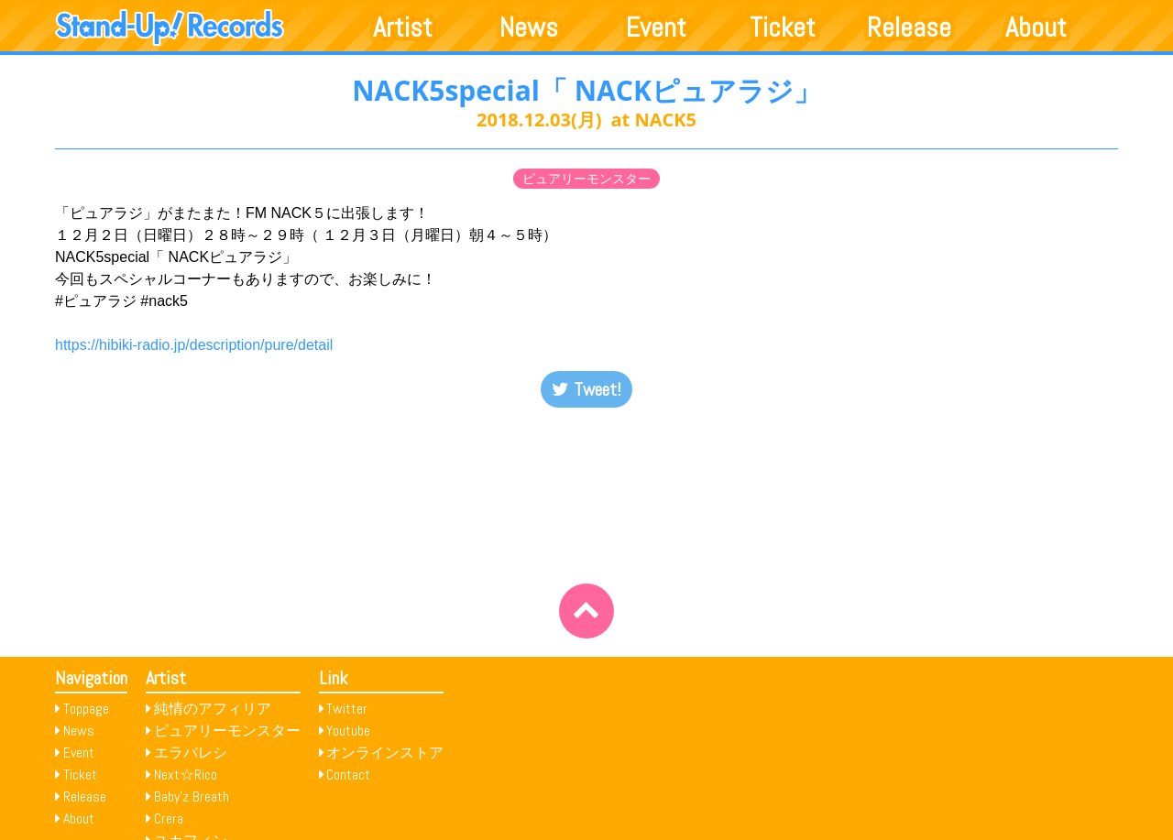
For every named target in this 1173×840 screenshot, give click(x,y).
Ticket (783, 27)
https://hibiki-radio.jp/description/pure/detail (194, 345)
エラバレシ (190, 752)
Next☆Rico (185, 774)
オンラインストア (385, 752)
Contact (348, 774)
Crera (168, 818)
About (1036, 27)
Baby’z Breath (191, 796)
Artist (403, 27)
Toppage (86, 708)
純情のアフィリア (212, 708)
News (528, 27)
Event (656, 27)
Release (909, 27)
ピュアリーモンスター (586, 178)
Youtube (348, 730)
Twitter (346, 708)
